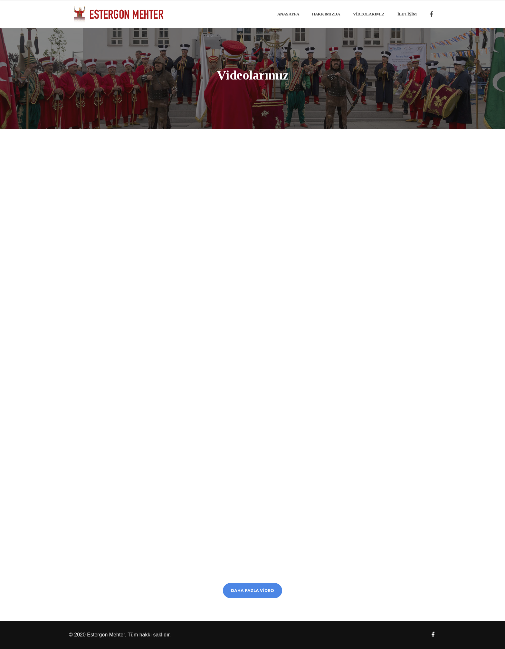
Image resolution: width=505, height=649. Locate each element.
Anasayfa (288, 14)
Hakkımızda (326, 14)
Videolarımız (369, 14)
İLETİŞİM (407, 14)
